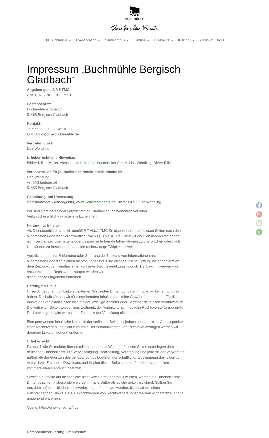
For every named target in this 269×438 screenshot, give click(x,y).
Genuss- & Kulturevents (151, 40)
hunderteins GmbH (112, 163)
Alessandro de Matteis (77, 163)
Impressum (76, 432)
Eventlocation (86, 40)
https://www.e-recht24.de (59, 407)
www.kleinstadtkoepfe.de (95, 202)
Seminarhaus (115, 40)
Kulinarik (184, 40)
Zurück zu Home (212, 40)
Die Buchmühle (56, 40)
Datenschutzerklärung (46, 432)
